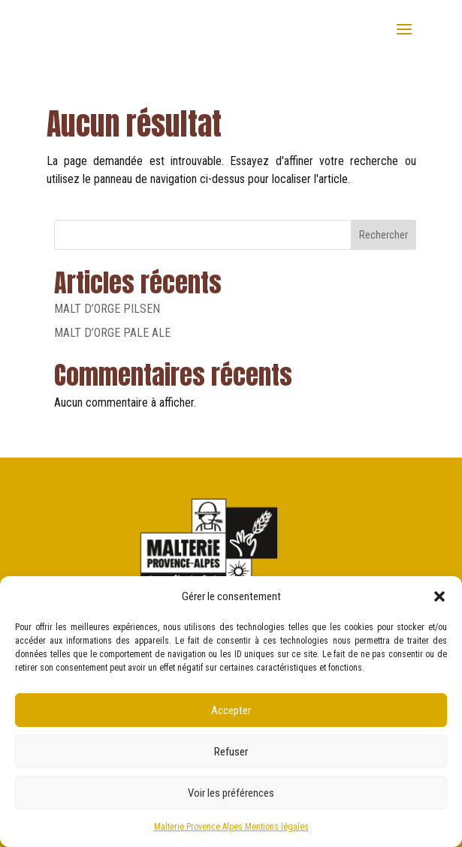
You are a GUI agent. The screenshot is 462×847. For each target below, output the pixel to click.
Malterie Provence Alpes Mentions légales (231, 826)
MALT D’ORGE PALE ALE (112, 333)
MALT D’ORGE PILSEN (107, 309)
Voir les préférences (231, 793)
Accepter (231, 710)
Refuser (231, 751)
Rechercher (383, 235)
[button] (439, 596)
